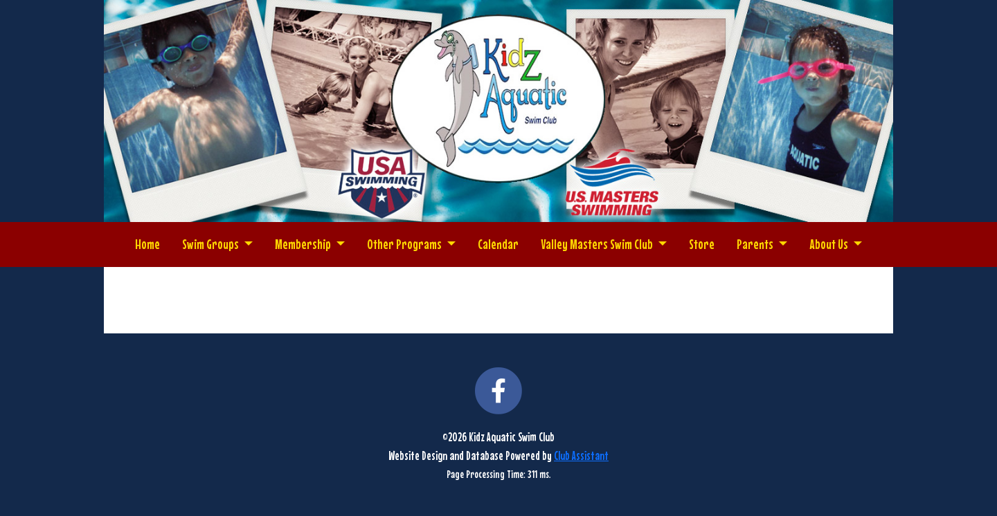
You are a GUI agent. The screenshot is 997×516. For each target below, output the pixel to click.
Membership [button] (304, 244)
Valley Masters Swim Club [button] (598, 244)
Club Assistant (581, 456)
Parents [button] (756, 244)
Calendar (498, 244)
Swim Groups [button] (211, 244)
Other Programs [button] (405, 244)
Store (702, 244)
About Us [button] (829, 244)
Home (147, 244)
